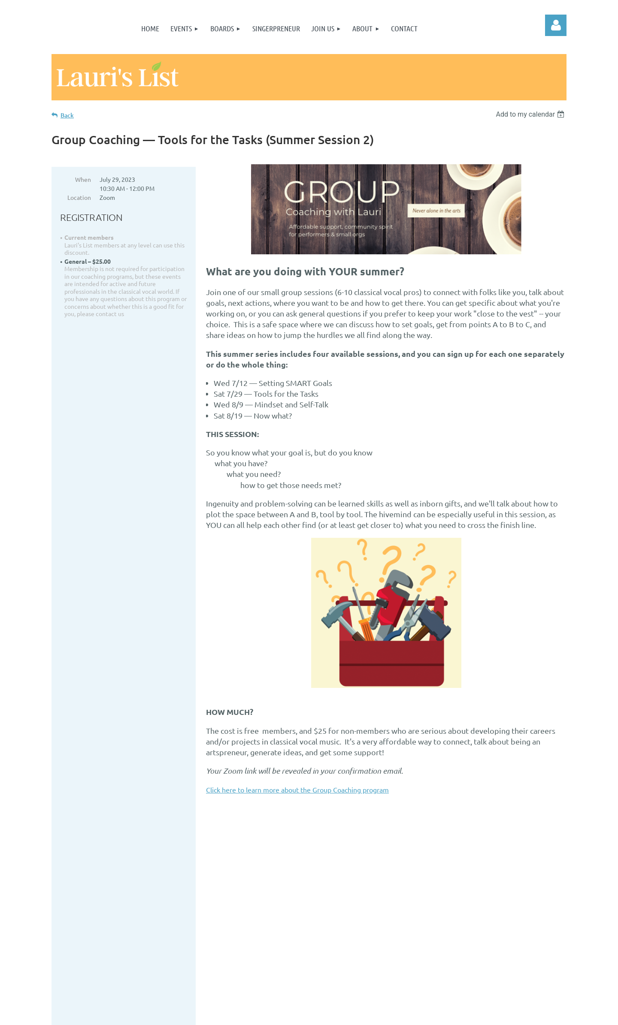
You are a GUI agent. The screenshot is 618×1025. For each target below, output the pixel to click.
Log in (555, 25)
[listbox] (531, 114)
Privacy (159, 908)
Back (67, 115)
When (83, 179)
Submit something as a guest (157, 944)
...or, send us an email (331, 909)
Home (159, 876)
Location (79, 197)
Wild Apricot (464, 1014)
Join (159, 887)
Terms (159, 897)
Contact (159, 919)
